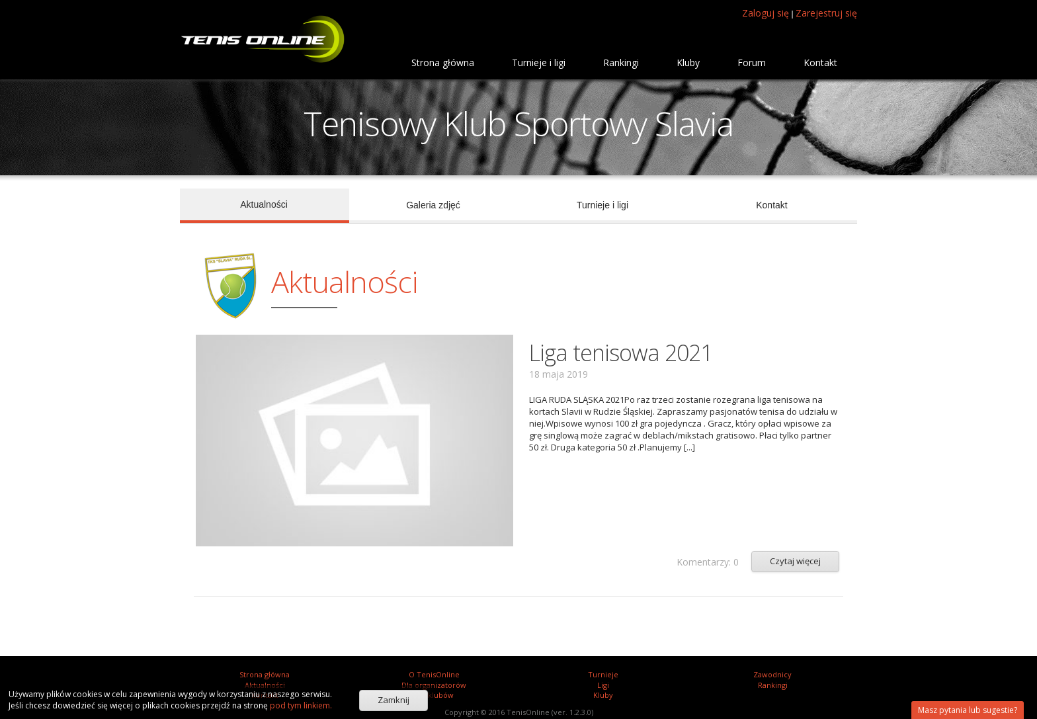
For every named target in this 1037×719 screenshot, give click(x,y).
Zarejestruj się (826, 13)
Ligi (603, 685)
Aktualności (265, 685)
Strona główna (264, 674)
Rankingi (773, 685)
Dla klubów (434, 695)
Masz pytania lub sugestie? (967, 710)
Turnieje (603, 674)
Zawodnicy (772, 674)
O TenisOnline (434, 674)
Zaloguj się (765, 13)
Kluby (603, 695)
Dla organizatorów (433, 685)
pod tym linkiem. (300, 705)
